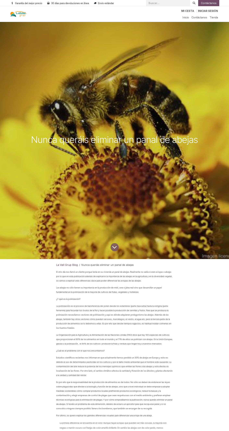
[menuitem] (185, 17)
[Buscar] (194, 3)
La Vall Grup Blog (67, 264)
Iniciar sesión (208, 11)
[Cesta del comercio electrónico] (187, 11)
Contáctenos (209, 3)
